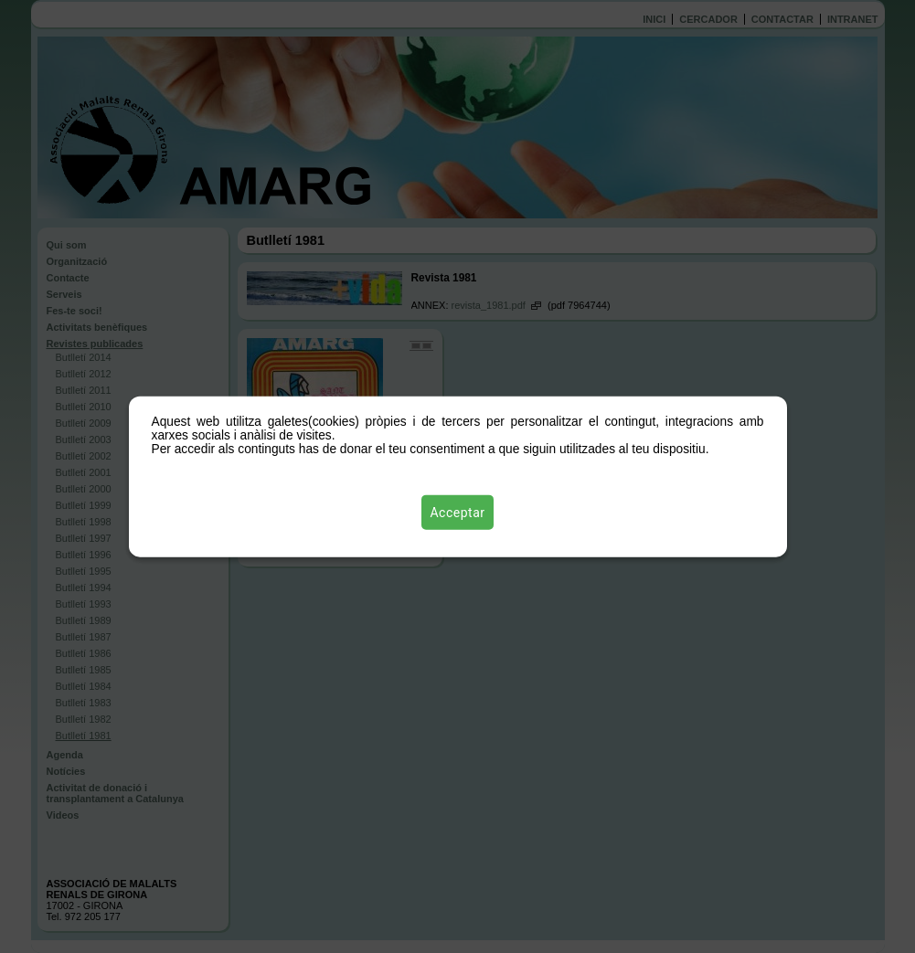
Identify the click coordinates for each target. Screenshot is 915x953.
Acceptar (458, 512)
